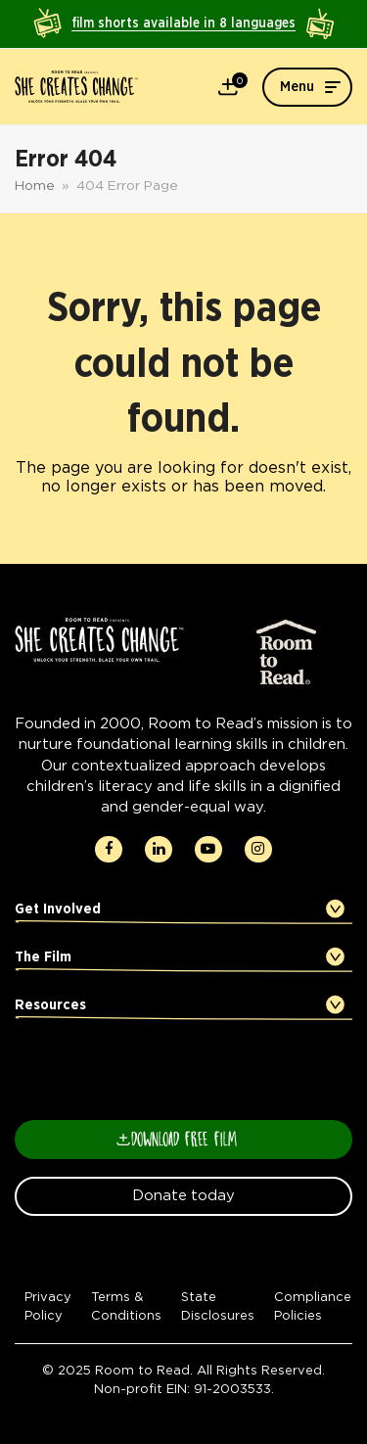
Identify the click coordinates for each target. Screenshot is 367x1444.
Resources (50, 1005)
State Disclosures (217, 1306)
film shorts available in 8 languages (183, 23)
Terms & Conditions (126, 1306)
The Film (43, 957)
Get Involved (58, 909)
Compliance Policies (312, 1306)
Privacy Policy (47, 1306)
